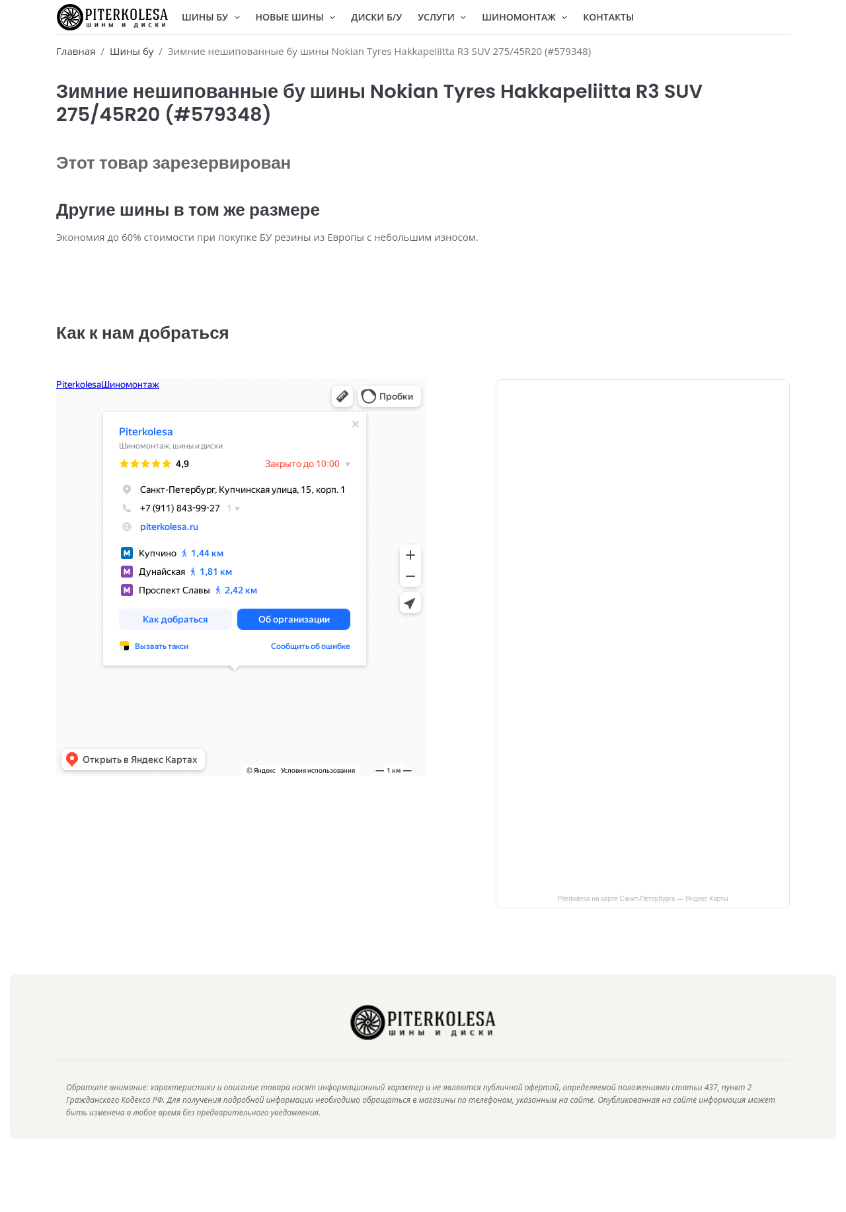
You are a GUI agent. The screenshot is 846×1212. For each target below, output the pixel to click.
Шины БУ (211, 17)
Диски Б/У (376, 17)
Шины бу (131, 51)
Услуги (442, 17)
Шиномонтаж (524, 17)
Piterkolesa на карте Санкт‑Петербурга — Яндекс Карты (642, 918)
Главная (75, 51)
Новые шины (296, 17)
